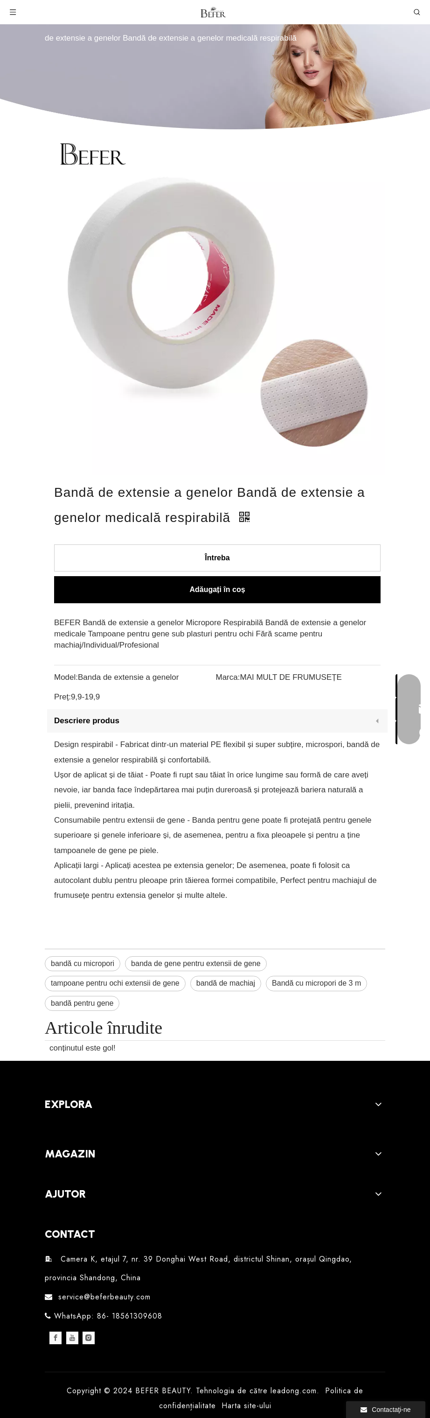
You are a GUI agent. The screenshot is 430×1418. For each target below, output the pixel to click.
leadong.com (293, 1390)
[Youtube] (72, 1338)
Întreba (217, 558)
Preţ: (62, 696)
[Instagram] (89, 1338)
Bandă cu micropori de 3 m (316, 983)
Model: (66, 677)
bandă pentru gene (82, 1003)
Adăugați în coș (217, 589)
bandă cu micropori (82, 963)
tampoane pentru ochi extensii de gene (115, 983)
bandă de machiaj (225, 983)
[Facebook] (55, 1338)
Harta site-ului (246, 1405)
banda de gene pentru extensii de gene (196, 963)
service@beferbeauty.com (104, 1296)
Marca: (228, 677)
